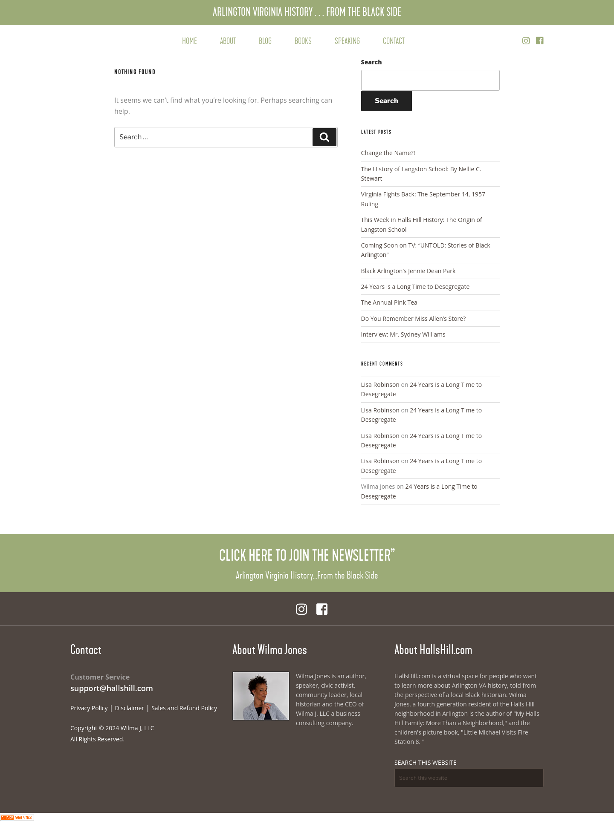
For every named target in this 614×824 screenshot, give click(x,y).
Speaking (347, 41)
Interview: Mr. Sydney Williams (403, 334)
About (228, 41)
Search (371, 62)
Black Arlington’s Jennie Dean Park (408, 271)
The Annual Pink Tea (389, 302)
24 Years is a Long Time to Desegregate (415, 286)
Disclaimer (129, 708)
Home (189, 41)
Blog (265, 41)
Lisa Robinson (380, 384)
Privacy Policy (88, 708)
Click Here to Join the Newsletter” (307, 555)
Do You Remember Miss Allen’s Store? (413, 318)
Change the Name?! (388, 153)
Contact (394, 41)
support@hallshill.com (111, 688)
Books (303, 41)
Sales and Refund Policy (184, 708)
